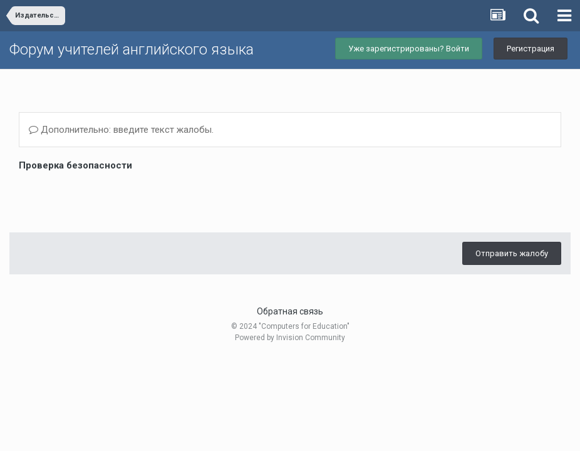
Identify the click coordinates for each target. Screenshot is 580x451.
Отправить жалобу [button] (511, 253)
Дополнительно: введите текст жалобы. (121, 129)
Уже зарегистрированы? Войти (408, 48)
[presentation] (114, 198)
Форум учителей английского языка (131, 49)
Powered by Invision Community (290, 337)
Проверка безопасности (75, 165)
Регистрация (530, 48)
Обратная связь (290, 311)
